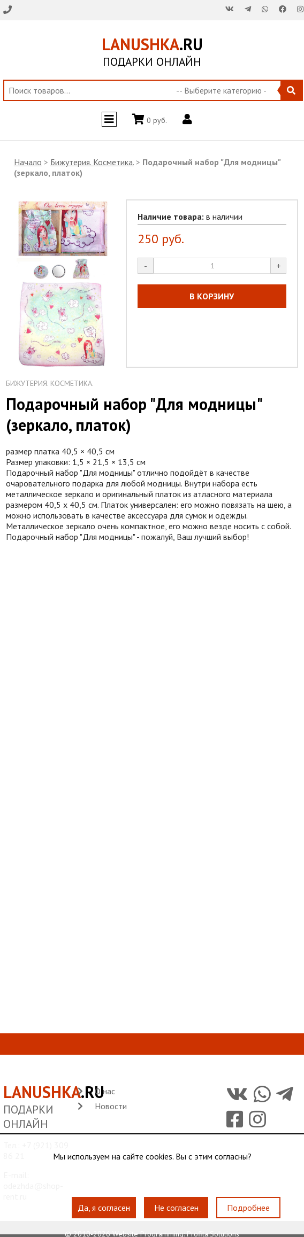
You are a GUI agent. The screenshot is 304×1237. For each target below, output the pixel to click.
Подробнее (248, 1208)
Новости (111, 1106)
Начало (28, 162)
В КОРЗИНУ (211, 296)
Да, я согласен (104, 1208)
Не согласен (176, 1208)
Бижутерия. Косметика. (92, 162)
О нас (105, 1091)
